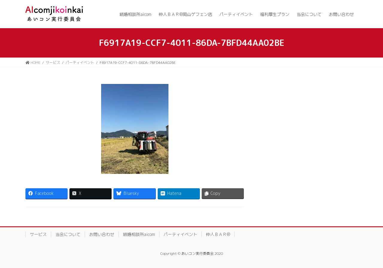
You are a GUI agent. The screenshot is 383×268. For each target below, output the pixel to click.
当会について (67, 234)
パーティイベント (180, 234)
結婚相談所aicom (139, 234)
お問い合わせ (101, 234)
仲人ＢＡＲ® (218, 234)
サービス (38, 234)
